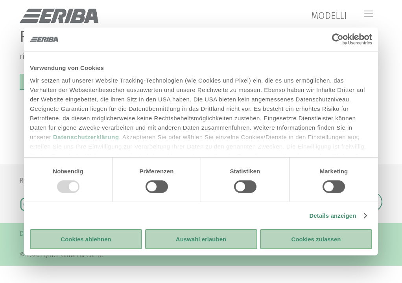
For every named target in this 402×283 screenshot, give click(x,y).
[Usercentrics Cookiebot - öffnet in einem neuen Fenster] (337, 39)
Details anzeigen (332, 215)
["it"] (59, 15)
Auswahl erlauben (201, 239)
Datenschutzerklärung (86, 136)
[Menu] (368, 14)
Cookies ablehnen (86, 239)
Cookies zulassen (316, 239)
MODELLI (329, 15)
